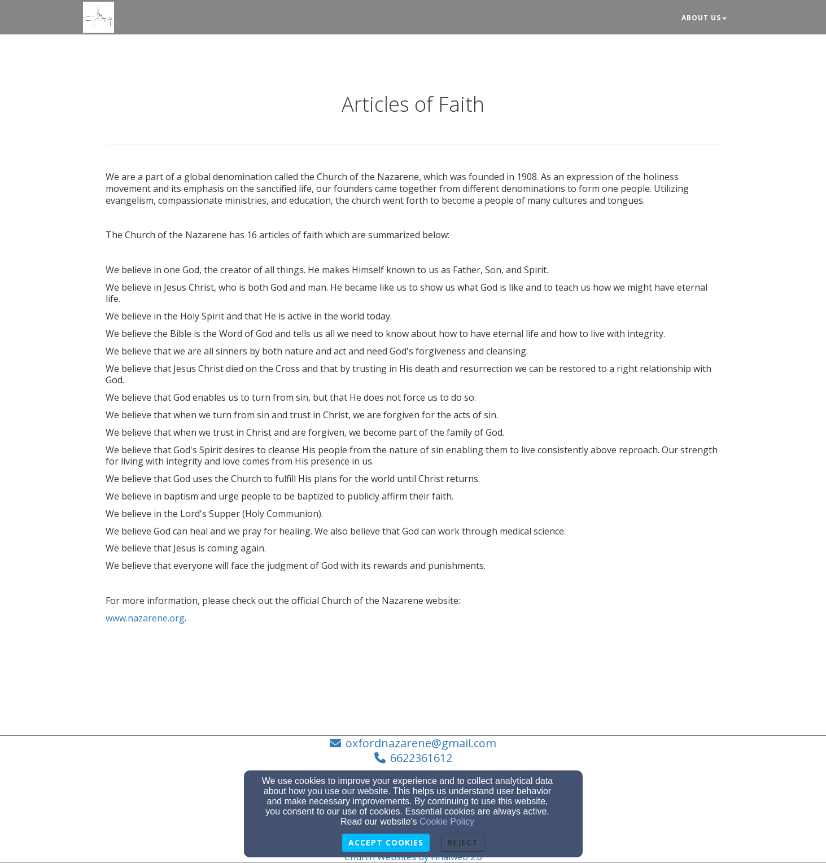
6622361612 (421, 757)
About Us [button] (704, 18)
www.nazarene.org (145, 618)
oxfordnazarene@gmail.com (421, 743)
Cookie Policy (446, 821)
